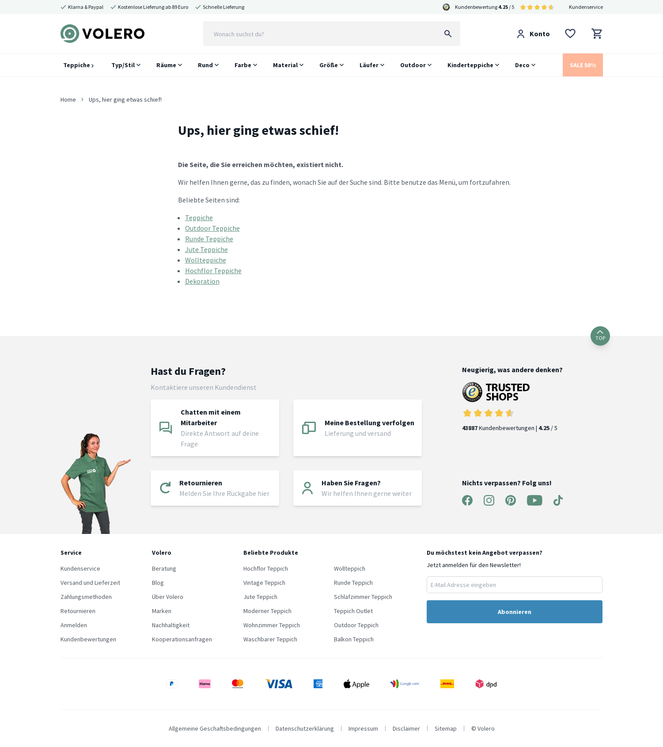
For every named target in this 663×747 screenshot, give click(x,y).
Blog (158, 583)
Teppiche (78, 65)
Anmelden (74, 625)
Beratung (164, 568)
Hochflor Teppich (265, 568)
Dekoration (202, 281)
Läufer (369, 65)
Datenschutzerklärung (305, 728)
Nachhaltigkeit (170, 625)
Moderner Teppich (267, 611)
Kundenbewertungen (88, 639)
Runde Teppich (353, 583)
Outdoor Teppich (356, 625)
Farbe (243, 65)
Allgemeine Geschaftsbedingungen (215, 728)
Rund (205, 65)
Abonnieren (514, 612)
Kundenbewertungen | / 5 (512, 407)
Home (68, 99)
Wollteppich (349, 568)
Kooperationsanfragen (182, 639)
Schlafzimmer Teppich (363, 597)
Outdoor (413, 65)
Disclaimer (406, 728)
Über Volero (167, 597)
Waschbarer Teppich (270, 639)
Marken (161, 611)
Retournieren (78, 611)
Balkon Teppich (354, 639)
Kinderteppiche (470, 65)
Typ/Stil (123, 65)
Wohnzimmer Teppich (271, 625)
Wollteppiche (205, 259)
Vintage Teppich (264, 583)
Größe (328, 65)
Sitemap (446, 728)
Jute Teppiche (206, 249)
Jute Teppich (260, 597)
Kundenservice (586, 7)
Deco (522, 65)
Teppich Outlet (353, 611)
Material (285, 65)
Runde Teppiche (209, 238)
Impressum (363, 728)
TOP (600, 335)
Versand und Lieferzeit (90, 583)
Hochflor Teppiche (213, 270)
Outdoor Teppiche (212, 228)
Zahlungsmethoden (86, 597)
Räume (166, 65)
